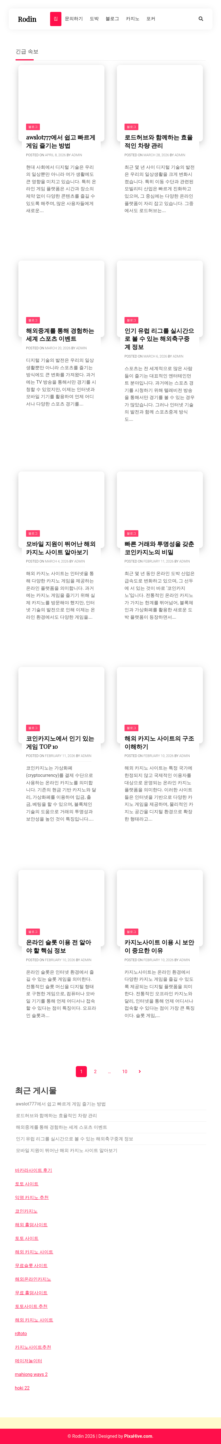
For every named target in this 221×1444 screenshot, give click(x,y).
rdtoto (21, 1333)
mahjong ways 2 (31, 1374)
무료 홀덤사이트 (31, 1292)
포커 (150, 18)
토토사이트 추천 (31, 1306)
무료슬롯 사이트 (31, 1265)
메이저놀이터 (28, 1360)
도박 (94, 18)
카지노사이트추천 (33, 1347)
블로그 (112, 18)
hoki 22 (22, 1388)
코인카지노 (26, 1211)
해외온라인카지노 (33, 1279)
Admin (77, 155)
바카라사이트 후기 (33, 1170)
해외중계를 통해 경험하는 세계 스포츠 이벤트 (60, 334)
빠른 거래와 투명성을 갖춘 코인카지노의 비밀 (159, 548)
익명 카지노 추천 (32, 1197)
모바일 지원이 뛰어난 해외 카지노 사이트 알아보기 (61, 548)
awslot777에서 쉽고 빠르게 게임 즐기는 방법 (60, 141)
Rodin (27, 19)
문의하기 (74, 18)
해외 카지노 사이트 (34, 1252)
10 (124, 1071)
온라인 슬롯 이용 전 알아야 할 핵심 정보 (58, 946)
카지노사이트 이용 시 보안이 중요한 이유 (159, 946)
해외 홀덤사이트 (31, 1224)
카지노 (133, 18)
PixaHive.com (138, 1436)
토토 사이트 (27, 1184)
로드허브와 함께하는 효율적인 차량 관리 (159, 141)
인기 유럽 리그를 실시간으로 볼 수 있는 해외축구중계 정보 (159, 338)
